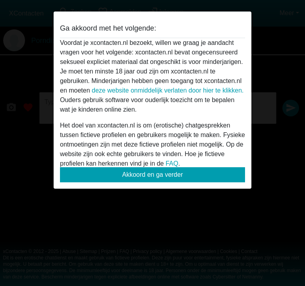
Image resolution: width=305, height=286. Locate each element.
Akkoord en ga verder (152, 174)
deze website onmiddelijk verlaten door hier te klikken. (167, 90)
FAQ (172, 163)
